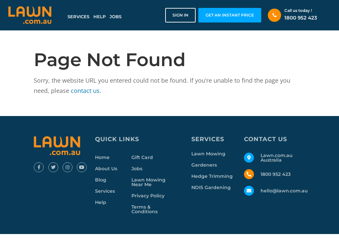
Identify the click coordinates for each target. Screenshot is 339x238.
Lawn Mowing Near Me (148, 182)
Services (78, 16)
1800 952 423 (300, 17)
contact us (85, 91)
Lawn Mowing (208, 154)
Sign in (180, 15)
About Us (106, 169)
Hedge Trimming (212, 176)
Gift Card (142, 157)
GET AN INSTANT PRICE (230, 15)
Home (102, 157)
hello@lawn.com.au (284, 190)
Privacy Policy (148, 196)
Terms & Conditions (144, 209)
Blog (100, 180)
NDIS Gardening (211, 187)
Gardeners (204, 165)
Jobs (115, 16)
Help (99, 16)
